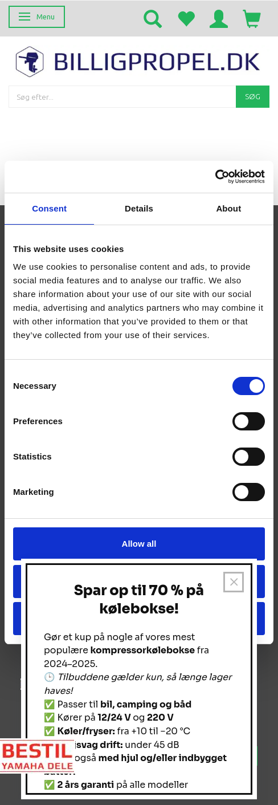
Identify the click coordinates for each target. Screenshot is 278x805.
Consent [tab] (49, 208)
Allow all (139, 543)
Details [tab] (139, 208)
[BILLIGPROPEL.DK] (139, 60)
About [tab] (228, 208)
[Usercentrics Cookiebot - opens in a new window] (215, 176)
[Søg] (252, 97)
